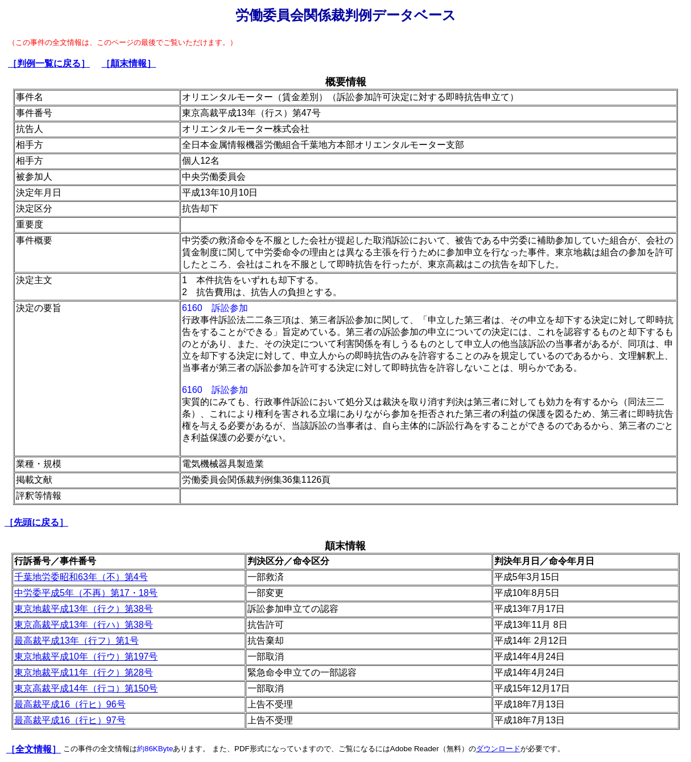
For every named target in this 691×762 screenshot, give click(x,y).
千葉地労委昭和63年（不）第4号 (81, 577)
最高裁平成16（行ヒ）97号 (70, 720)
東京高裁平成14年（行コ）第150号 (86, 688)
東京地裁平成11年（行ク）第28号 (83, 672)
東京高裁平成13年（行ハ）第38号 (83, 625)
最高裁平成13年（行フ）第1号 (76, 640)
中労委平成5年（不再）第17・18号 (86, 593)
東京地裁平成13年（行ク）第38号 (83, 609)
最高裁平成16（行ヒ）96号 (70, 704)
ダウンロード (498, 748)
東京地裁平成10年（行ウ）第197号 (86, 656)
